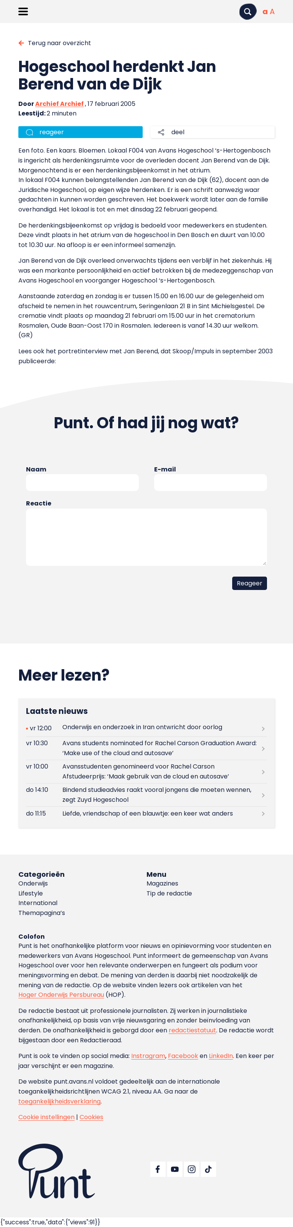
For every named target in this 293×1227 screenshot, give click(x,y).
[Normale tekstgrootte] (265, 11)
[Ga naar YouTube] (174, 1169)
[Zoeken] (247, 11)
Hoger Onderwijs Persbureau (61, 994)
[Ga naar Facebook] (158, 1169)
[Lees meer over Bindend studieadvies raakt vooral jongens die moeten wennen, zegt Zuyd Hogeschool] (146, 794)
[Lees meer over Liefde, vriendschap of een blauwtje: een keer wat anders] (146, 813)
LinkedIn (221, 1055)
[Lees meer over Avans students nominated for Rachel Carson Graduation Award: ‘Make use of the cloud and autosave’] (146, 748)
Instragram (148, 1055)
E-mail (165, 469)
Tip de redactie (169, 893)
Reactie (38, 503)
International (37, 903)
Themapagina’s (41, 912)
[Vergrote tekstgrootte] (272, 11)
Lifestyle (30, 893)
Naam (36, 469)
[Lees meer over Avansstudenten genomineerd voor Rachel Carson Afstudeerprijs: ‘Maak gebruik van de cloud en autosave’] (146, 771)
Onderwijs (33, 883)
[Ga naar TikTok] (208, 1169)
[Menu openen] (23, 11)
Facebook (183, 1055)
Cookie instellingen (46, 1117)
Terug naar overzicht (59, 43)
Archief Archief (59, 103)
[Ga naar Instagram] (191, 1169)
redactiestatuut (192, 1030)
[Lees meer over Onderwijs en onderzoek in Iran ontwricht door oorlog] (146, 728)
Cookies (91, 1117)
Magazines (162, 883)
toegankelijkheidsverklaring (59, 1101)
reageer (51, 132)
